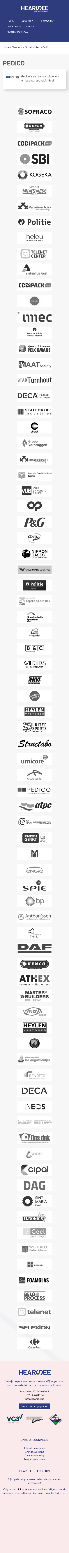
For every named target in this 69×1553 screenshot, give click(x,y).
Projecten (47, 20)
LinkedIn (22, 1489)
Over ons (12, 26)
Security (27, 20)
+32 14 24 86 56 (34, 1395)
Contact (32, 26)
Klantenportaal (17, 31)
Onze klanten (32, 47)
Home (10, 20)
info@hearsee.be (34, 1398)
